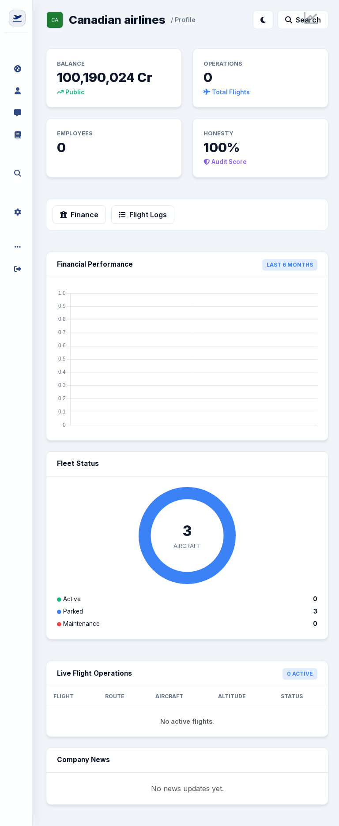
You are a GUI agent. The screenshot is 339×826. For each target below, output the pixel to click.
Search (303, 19)
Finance (79, 214)
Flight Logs (143, 214)
